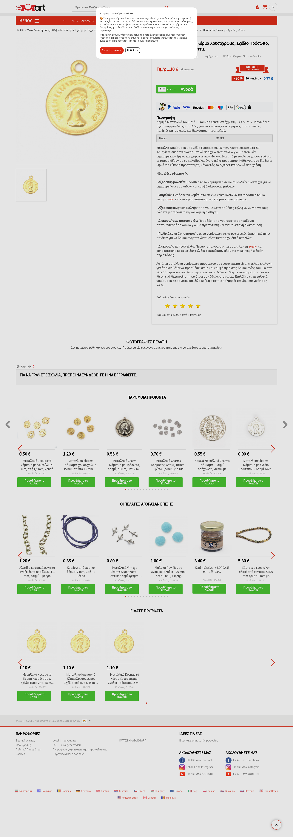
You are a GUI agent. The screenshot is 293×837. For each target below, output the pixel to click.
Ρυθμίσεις (132, 50)
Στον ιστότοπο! (111, 50)
